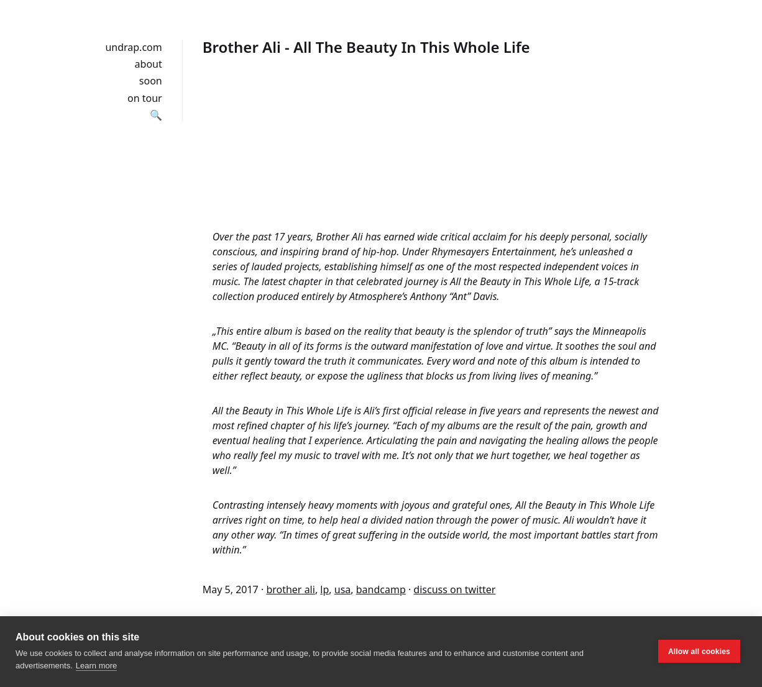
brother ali (290, 589)
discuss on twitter (454, 589)
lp (324, 589)
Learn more (96, 665)
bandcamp (381, 589)
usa (342, 589)
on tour (144, 98)
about (148, 64)
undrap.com (133, 47)
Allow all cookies (699, 651)
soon (150, 81)
